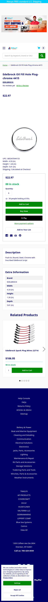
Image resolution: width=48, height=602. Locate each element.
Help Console (24, 398)
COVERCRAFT (24, 499)
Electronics (24, 446)
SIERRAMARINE (24, 514)
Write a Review (22, 85)
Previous (3, 349)
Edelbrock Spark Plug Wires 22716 (22, 350)
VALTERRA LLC (24, 510)
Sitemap (24, 413)
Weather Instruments (24, 477)
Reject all (17, 590)
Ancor (24, 503)
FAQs (24, 402)
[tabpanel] (24, 348)
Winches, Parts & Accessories (24, 473)
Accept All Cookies (17, 595)
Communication (24, 439)
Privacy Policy (8, 578)
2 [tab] (22, 380)
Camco (24, 526)
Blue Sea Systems (24, 522)
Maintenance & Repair (24, 458)
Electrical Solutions (23, 442)
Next (44, 349)
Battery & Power (24, 427)
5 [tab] (28, 380)
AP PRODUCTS (24, 495)
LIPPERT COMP (24, 518)
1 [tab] (19, 380)
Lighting (24, 454)
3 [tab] (24, 380)
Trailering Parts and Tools (24, 470)
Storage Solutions (24, 466)
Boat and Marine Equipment (24, 431)
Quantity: (9, 188)
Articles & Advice (24, 410)
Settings (17, 583)
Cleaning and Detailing (24, 435)
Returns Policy (24, 406)
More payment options (24, 223)
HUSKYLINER (24, 506)
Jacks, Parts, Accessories (24, 450)
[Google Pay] (24, 218)
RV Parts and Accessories (24, 462)
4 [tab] (26, 380)
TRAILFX (24, 491)
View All (23, 530)
